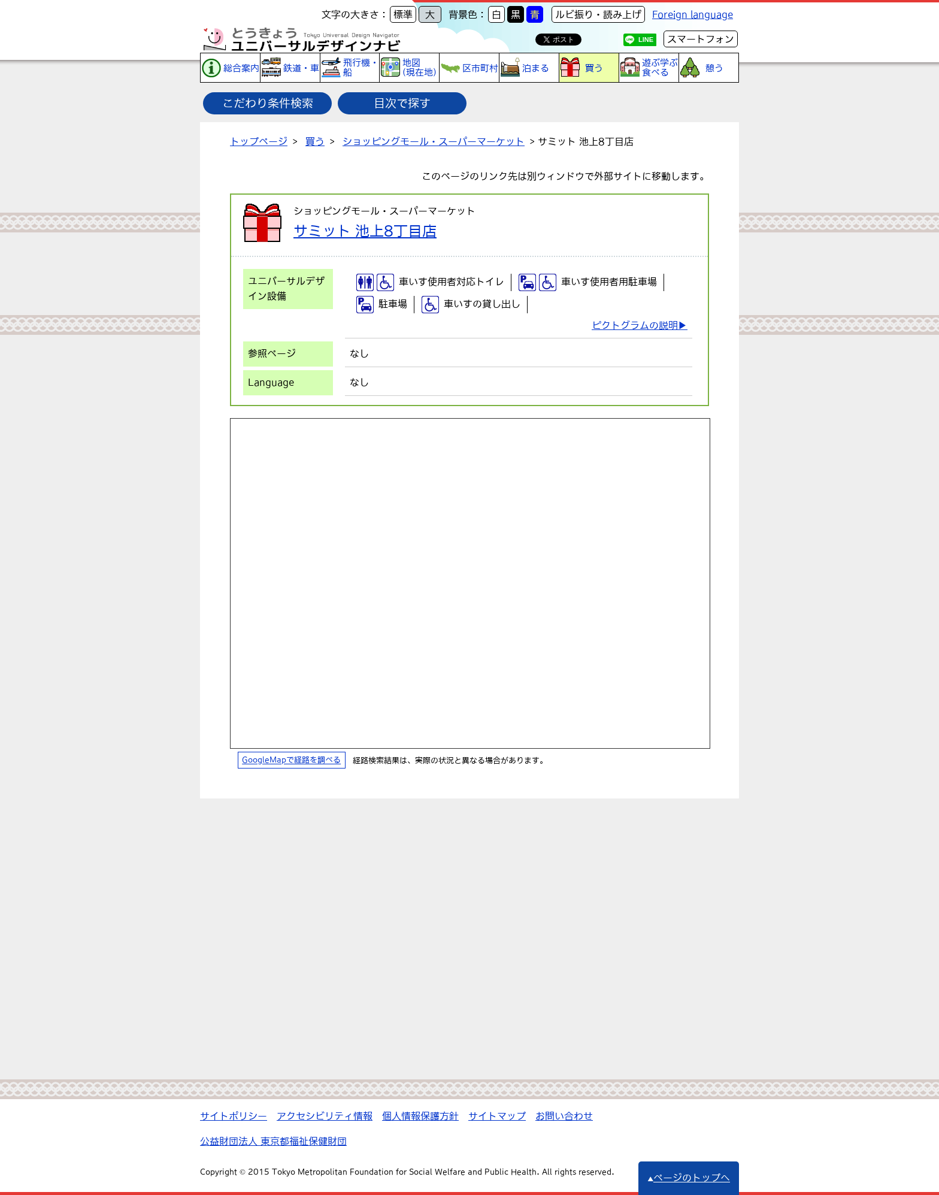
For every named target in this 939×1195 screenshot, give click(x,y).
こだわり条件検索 (267, 103)
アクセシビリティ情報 (324, 1116)
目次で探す (402, 103)
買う (315, 141)
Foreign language (692, 14)
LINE (645, 39)
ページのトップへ (688, 1177)
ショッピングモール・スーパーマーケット (434, 141)
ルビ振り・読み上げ (598, 14)
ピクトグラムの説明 (635, 325)
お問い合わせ (564, 1116)
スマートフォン (700, 39)
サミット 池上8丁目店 (365, 230)
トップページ (258, 141)
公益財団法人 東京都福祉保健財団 (273, 1141)
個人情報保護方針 (420, 1116)
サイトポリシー (233, 1116)
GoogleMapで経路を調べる (291, 760)
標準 (403, 14)
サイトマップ (497, 1116)
